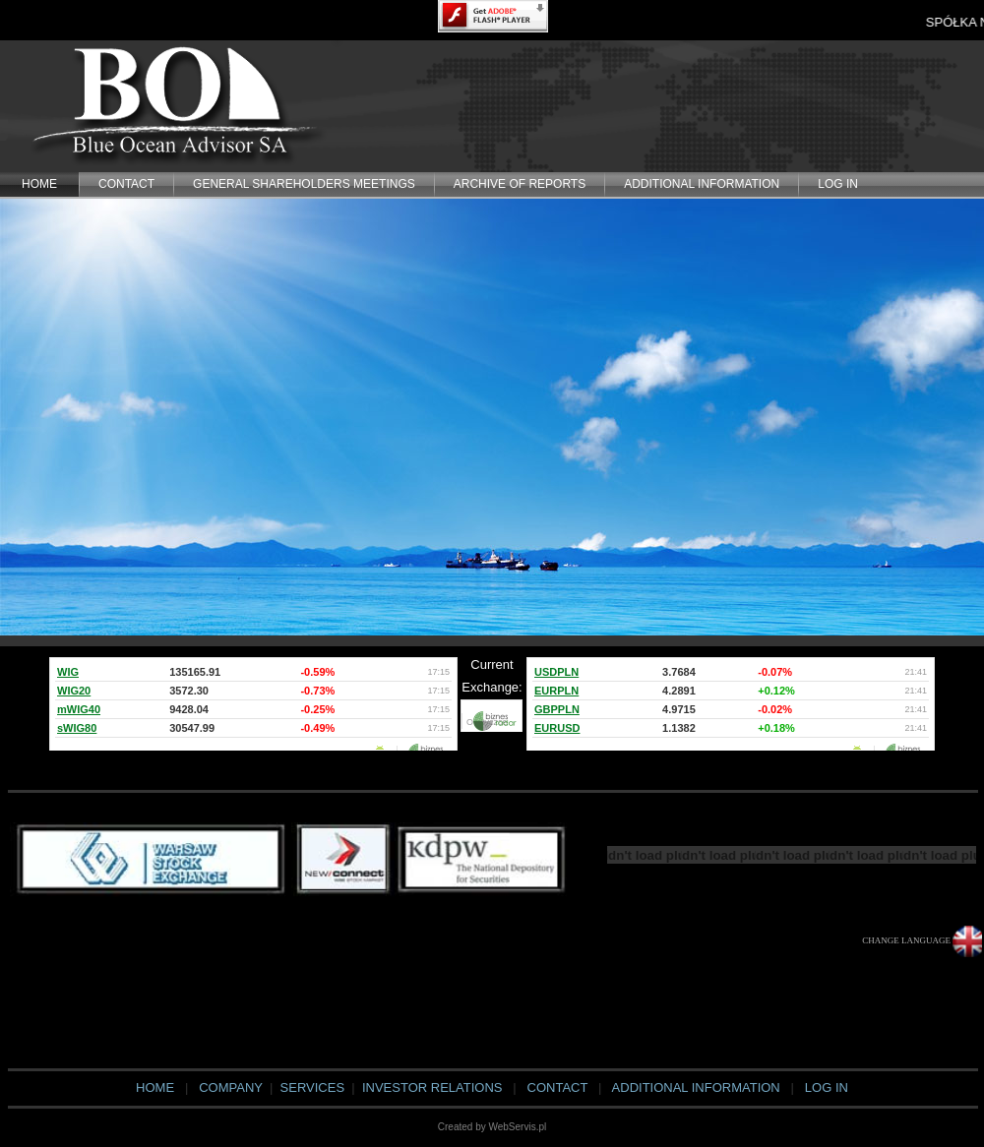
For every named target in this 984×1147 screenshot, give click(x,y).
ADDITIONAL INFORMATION (701, 184)
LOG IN (838, 184)
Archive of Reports (519, 184)
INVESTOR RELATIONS (432, 1087)
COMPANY (231, 1087)
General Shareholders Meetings (304, 184)
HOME (39, 184)
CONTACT (126, 184)
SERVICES (310, 1087)
